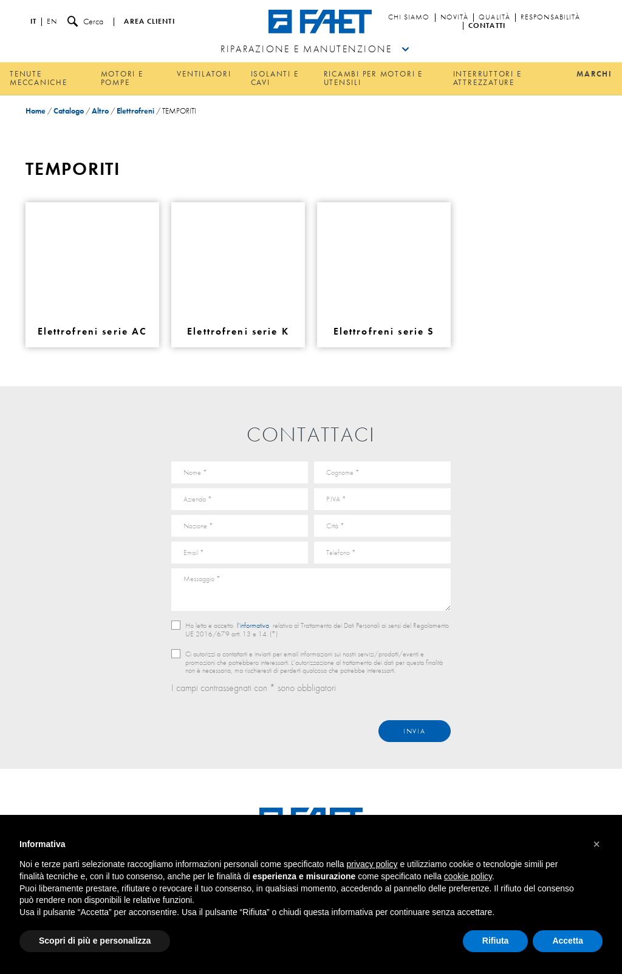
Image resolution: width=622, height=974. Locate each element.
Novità (454, 17)
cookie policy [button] (468, 876)
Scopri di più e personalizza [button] (95, 940)
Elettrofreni (135, 111)
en (52, 22)
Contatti (486, 26)
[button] (596, 844)
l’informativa (253, 625)
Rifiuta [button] (495, 940)
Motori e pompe (122, 78)
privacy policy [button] (372, 864)
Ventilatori (204, 74)
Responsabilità (550, 17)
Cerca (85, 21)
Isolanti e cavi (275, 78)
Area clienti (149, 22)
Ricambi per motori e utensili (373, 78)
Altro (100, 111)
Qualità (494, 17)
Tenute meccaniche (38, 78)
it (33, 22)
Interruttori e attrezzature (487, 78)
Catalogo (68, 111)
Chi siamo (409, 17)
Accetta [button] (567, 940)
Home (36, 111)
